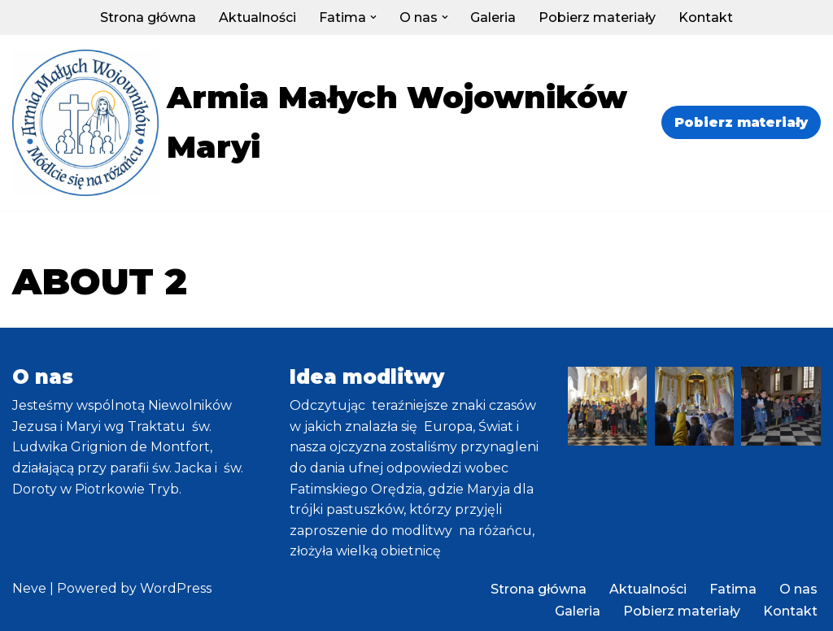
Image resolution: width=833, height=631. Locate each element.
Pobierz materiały (597, 17)
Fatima (733, 589)
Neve (29, 588)
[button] (373, 17)
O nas (798, 589)
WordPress (176, 588)
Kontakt (706, 17)
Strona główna (148, 17)
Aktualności (257, 17)
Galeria (494, 17)
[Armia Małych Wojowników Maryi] (321, 123)
